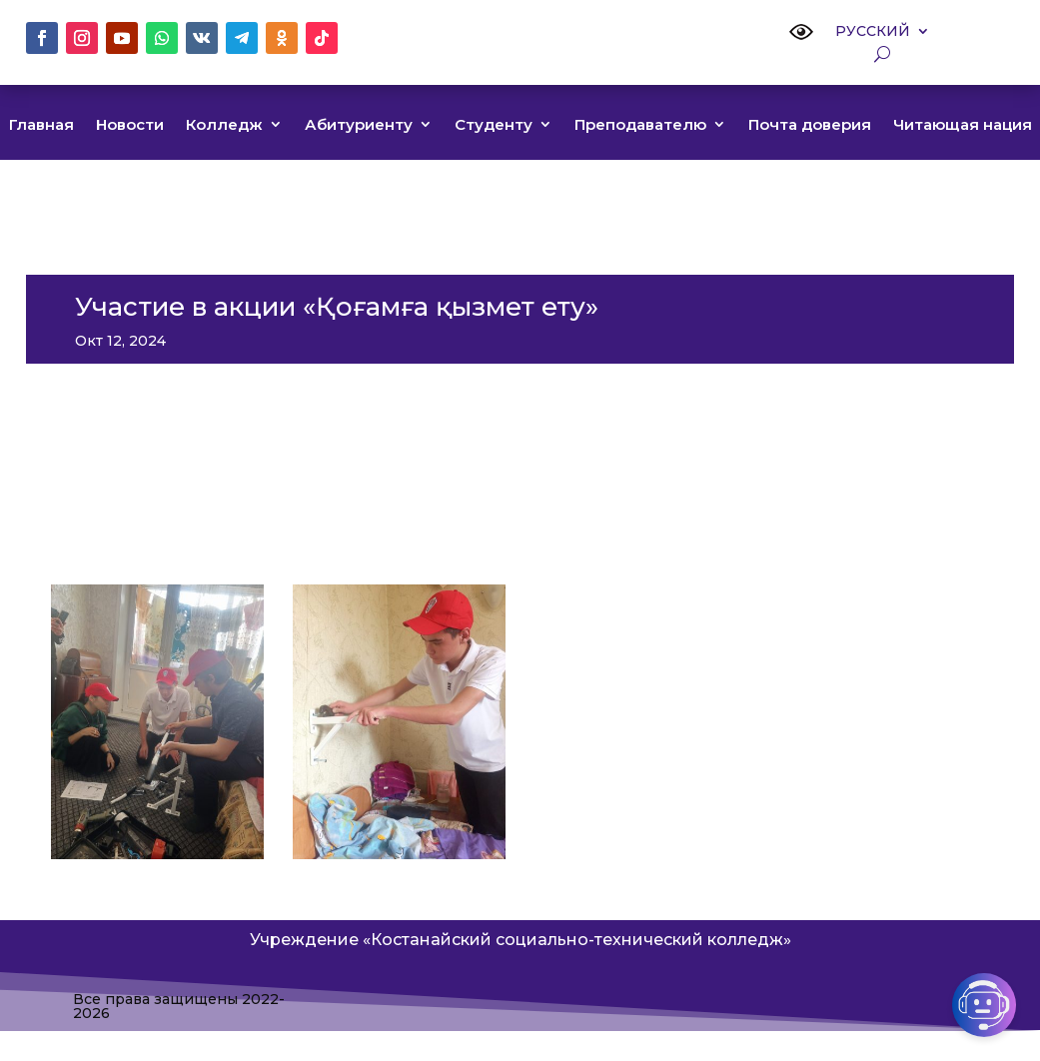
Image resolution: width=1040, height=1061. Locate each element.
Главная (41, 126)
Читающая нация (962, 126)
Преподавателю (640, 126)
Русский (872, 32)
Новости (130, 126)
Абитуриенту (359, 126)
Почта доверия (809, 126)
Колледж (224, 126)
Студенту (493, 126)
